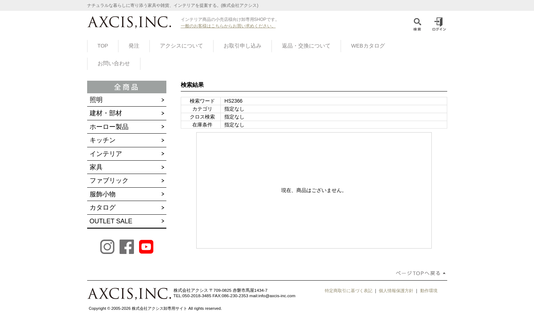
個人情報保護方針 (396, 290)
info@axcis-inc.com (277, 295)
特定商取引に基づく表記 (348, 290)
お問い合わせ (114, 63)
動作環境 (428, 290)
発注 (134, 46)
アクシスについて (181, 46)
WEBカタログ (368, 46)
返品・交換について (306, 46)
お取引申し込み (242, 46)
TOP (103, 46)
